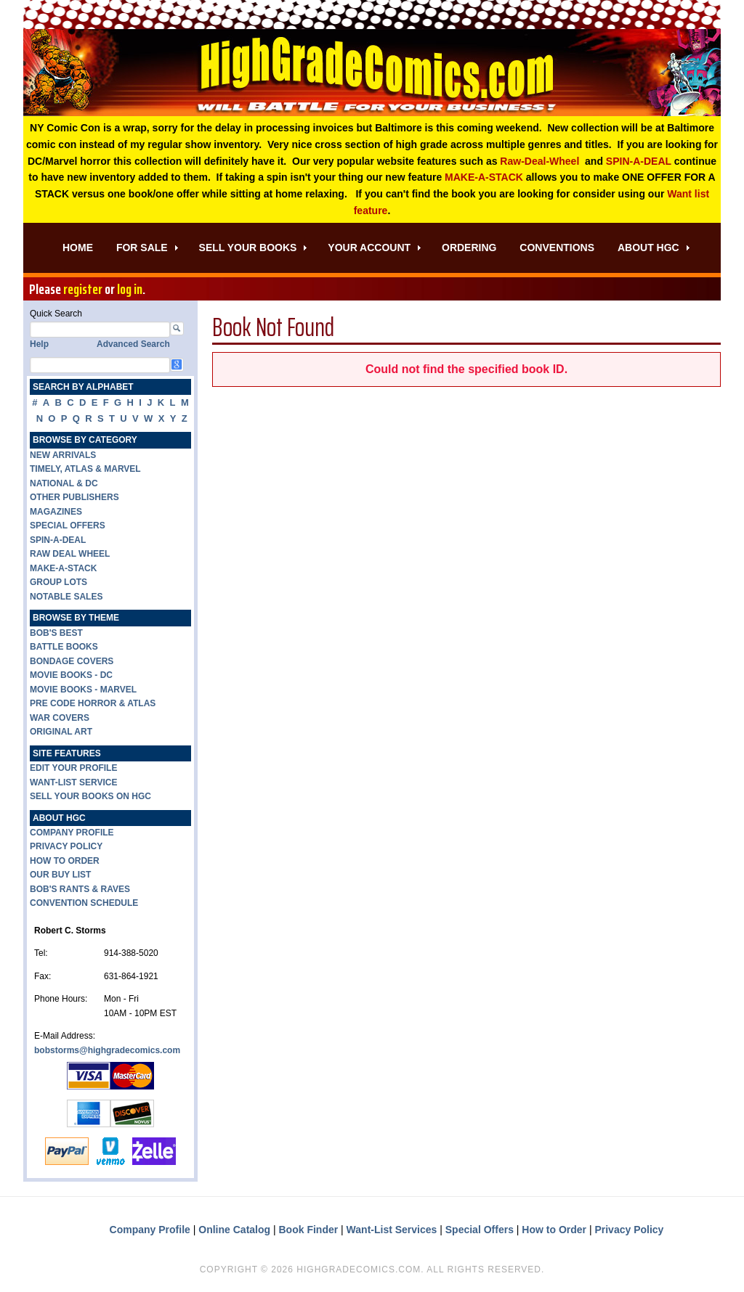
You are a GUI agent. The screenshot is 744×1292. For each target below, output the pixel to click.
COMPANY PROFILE (72, 832)
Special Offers (479, 1229)
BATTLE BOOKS (64, 647)
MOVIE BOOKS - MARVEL (83, 689)
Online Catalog (234, 1229)
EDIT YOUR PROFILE (73, 768)
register (82, 288)
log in (129, 288)
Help (39, 344)
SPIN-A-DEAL (638, 161)
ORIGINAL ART (61, 732)
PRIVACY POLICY (66, 846)
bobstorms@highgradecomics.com (107, 1050)
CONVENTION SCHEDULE (84, 903)
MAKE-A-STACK (484, 177)
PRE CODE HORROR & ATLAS (92, 703)
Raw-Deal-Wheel (539, 161)
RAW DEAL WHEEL (70, 554)
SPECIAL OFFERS (67, 525)
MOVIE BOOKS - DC (71, 675)
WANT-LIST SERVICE (73, 782)
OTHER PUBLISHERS (74, 497)
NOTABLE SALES (66, 597)
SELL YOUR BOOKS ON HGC (90, 796)
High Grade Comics (372, 72)
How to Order (554, 1229)
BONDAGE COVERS (71, 661)
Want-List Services (392, 1229)
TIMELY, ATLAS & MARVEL (85, 469)
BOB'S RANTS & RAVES (80, 889)
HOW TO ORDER (65, 861)
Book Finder (309, 1229)
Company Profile (150, 1229)
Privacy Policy (628, 1229)
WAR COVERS (59, 718)
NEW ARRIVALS (63, 455)
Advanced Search (133, 344)
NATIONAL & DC (64, 483)
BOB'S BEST (56, 633)
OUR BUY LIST (60, 875)
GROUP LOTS (58, 582)
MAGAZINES (56, 512)
